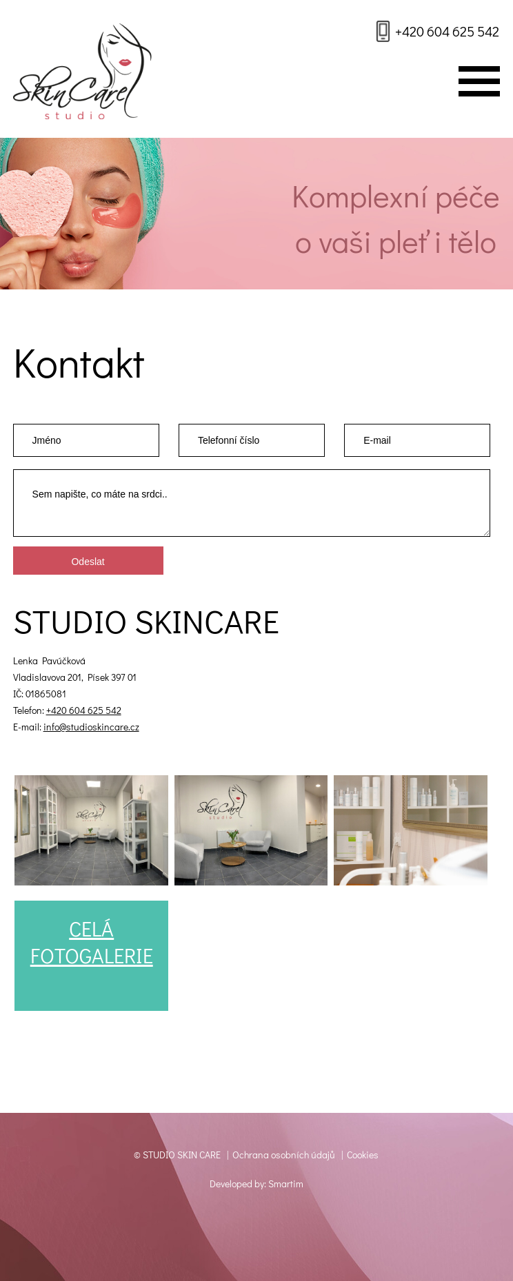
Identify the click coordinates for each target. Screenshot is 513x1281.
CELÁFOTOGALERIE (91, 942)
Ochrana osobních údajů (283, 1154)
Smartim (285, 1183)
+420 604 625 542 (447, 31)
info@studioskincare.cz (91, 726)
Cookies (363, 1154)
